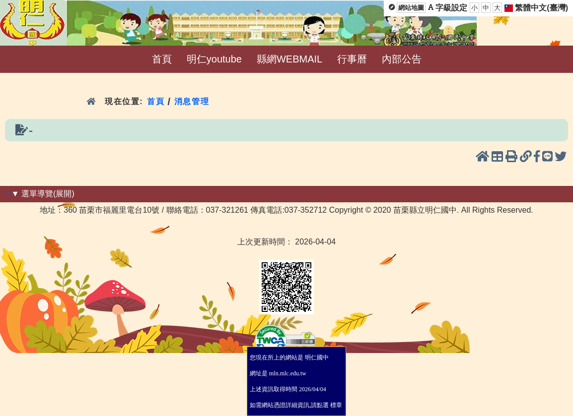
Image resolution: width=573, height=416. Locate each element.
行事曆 (352, 59)
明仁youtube (214, 59)
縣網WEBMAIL (289, 59)
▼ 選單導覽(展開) (42, 193)
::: (5, 193)
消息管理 (192, 101)
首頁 (162, 59)
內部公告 (402, 59)
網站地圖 (411, 7)
